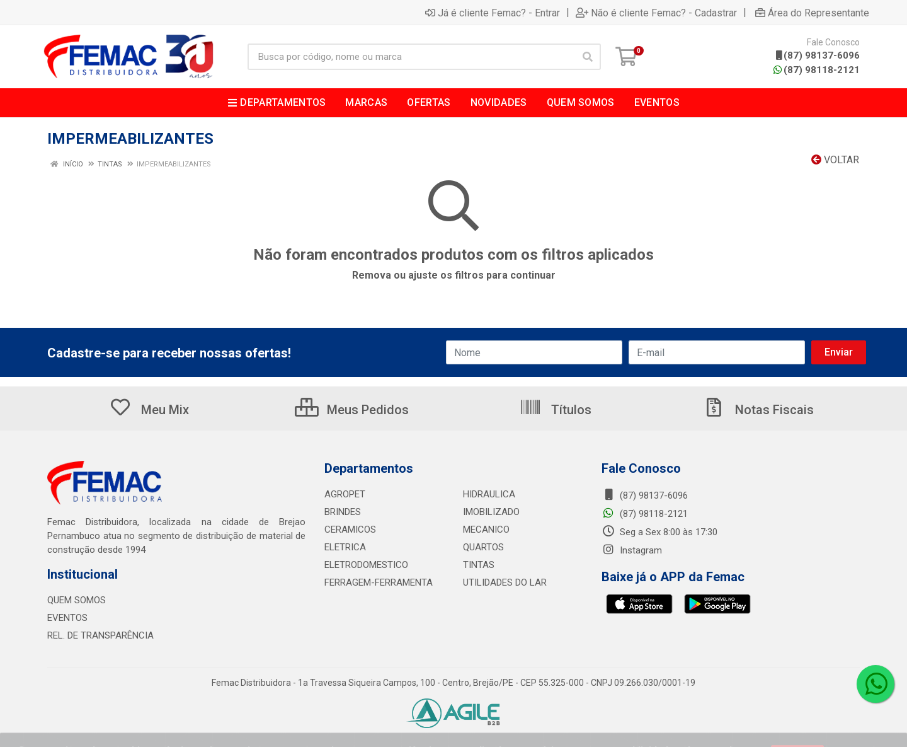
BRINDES (342, 512)
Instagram (632, 550)
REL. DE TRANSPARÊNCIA (100, 635)
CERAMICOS (350, 529)
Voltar (835, 160)
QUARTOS (483, 547)
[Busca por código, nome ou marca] (411, 56)
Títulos (555, 409)
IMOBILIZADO (491, 512)
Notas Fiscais (758, 409)
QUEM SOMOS (76, 600)
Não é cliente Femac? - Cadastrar (656, 13)
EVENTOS (67, 617)
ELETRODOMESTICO (366, 564)
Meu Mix (149, 409)
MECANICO (486, 529)
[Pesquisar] (587, 56)
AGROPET (344, 494)
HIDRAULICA (489, 494)
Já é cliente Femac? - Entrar (492, 13)
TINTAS (478, 564)
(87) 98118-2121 (816, 70)
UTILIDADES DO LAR (505, 582)
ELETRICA (345, 547)
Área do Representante (812, 13)
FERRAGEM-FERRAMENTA (378, 582)
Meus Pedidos (352, 409)
